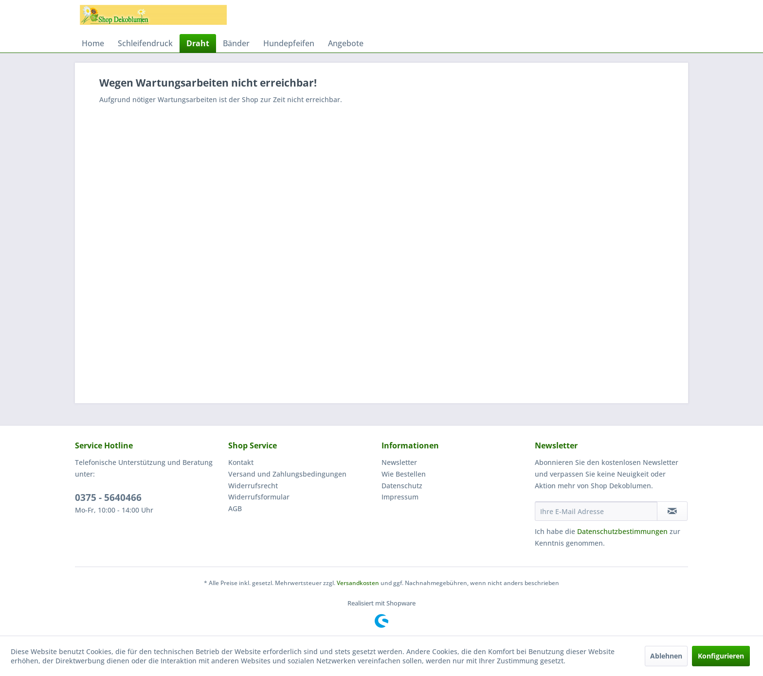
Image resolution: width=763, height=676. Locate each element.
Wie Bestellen (404, 474)
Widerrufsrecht (253, 485)
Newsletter (399, 462)
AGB (235, 508)
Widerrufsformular (259, 496)
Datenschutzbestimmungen (622, 531)
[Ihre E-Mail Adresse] (596, 511)
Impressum (400, 496)
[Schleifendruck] (145, 43)
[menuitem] (93, 43)
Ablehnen (666, 655)
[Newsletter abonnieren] (672, 511)
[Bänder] (236, 43)
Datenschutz (402, 485)
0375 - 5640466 (108, 497)
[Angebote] (345, 43)
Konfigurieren (721, 655)
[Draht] (198, 43)
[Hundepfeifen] (288, 43)
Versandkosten (358, 583)
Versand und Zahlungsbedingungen (287, 474)
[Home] (93, 43)
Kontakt (241, 462)
